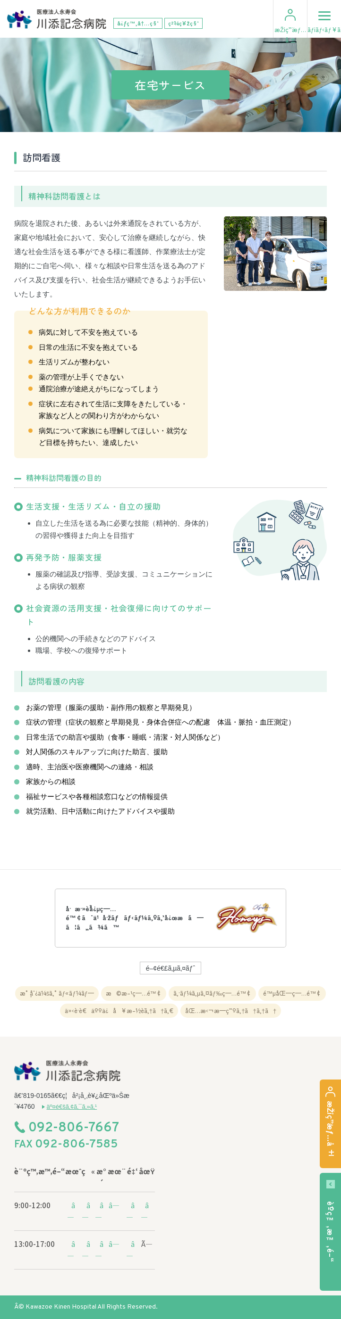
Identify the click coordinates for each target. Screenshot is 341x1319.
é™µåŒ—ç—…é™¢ (292, 993)
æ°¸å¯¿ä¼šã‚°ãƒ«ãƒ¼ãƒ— (57, 993)
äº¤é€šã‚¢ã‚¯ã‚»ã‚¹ (72, 1106)
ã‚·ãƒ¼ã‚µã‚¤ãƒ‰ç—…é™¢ (212, 993)
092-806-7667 (73, 1128)
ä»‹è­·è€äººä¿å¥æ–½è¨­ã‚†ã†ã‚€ (119, 1010)
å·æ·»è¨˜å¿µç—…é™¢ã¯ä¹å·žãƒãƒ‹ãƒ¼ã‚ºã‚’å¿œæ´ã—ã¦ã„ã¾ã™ (135, 918)
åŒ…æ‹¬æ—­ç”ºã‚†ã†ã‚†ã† (230, 1010)
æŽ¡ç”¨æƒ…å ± (290, 34)
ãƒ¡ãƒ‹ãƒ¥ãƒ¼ (324, 17)
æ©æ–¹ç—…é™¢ (134, 993)
